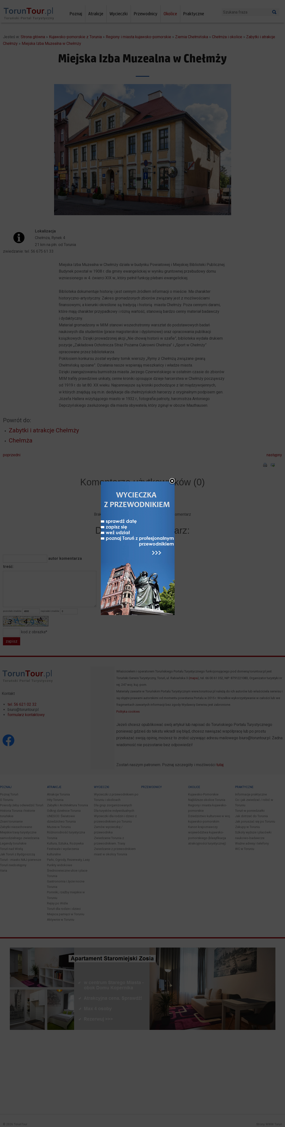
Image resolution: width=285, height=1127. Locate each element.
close (174, 493)
